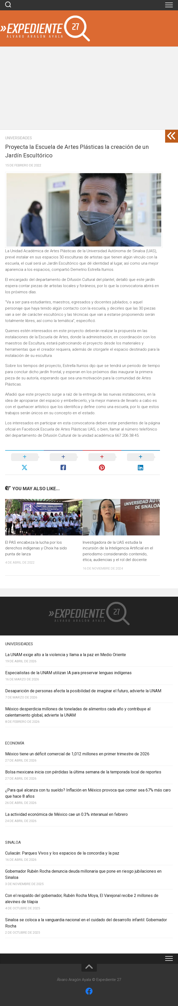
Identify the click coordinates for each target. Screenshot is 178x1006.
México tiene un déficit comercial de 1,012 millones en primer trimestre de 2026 (77, 753)
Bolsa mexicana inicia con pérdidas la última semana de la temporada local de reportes (83, 772)
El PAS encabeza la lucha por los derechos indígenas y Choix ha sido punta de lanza (36, 548)
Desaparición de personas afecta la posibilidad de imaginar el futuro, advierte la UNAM (83, 690)
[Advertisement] (89, 91)
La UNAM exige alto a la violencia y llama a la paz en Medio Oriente (65, 654)
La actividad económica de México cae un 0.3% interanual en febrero (66, 814)
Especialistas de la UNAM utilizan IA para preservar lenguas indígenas (68, 672)
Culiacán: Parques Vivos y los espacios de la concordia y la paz (62, 853)
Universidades (18, 138)
